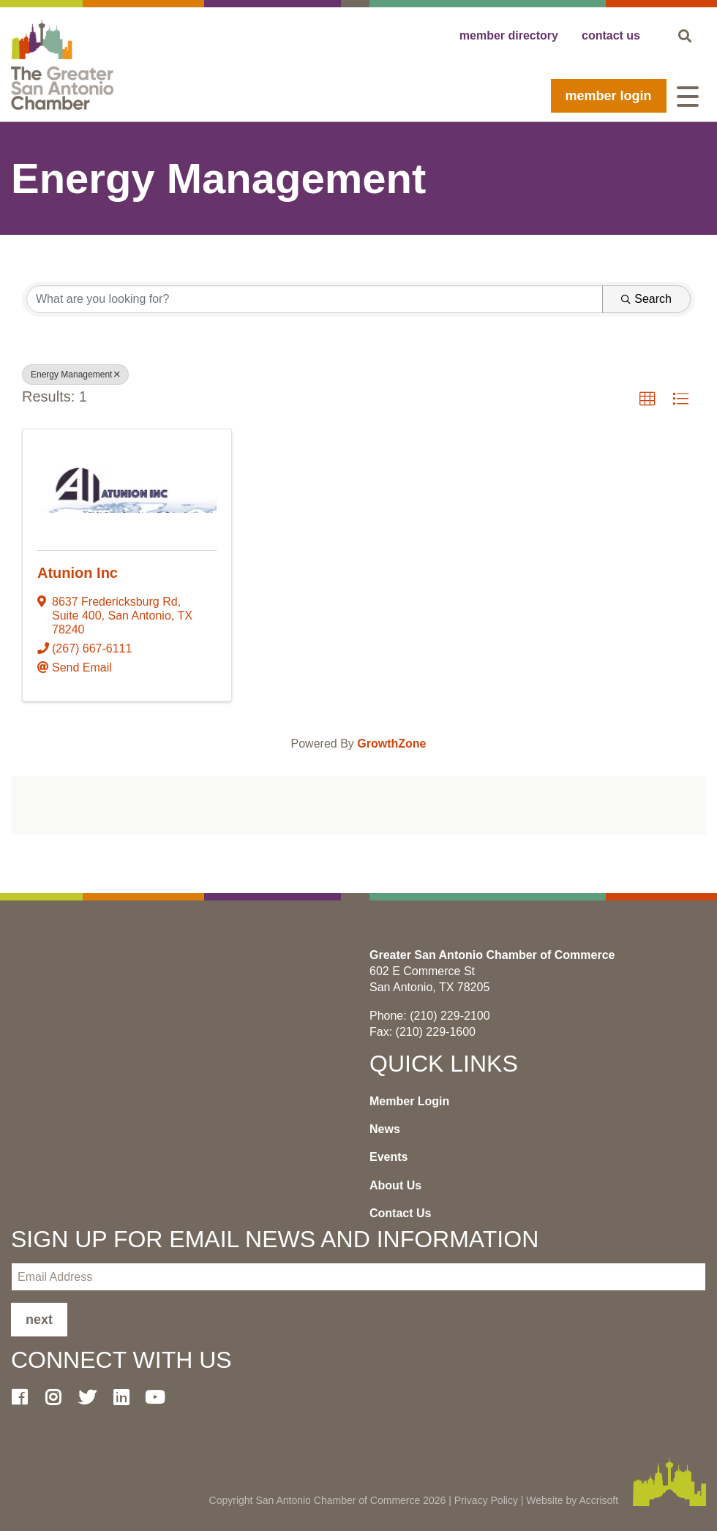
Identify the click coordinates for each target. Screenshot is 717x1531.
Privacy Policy (486, 1500)
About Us (395, 1185)
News (384, 1129)
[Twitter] (93, 1397)
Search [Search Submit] (646, 299)
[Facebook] (25, 1397)
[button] (647, 399)
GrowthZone (391, 743)
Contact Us (400, 1213)
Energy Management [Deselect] (75, 374)
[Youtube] (161, 1397)
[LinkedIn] (126, 1397)
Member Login (609, 96)
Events (388, 1157)
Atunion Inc (77, 573)
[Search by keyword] (314, 299)
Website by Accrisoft (572, 1500)
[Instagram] (58, 1397)
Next (39, 1319)
